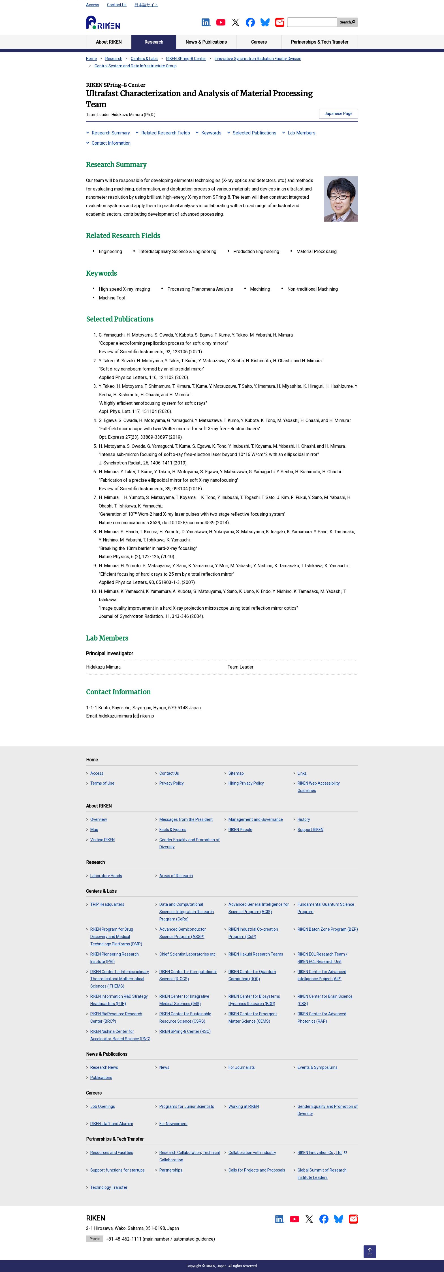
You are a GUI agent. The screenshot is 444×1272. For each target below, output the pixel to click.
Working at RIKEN (244, 1106)
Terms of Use (102, 783)
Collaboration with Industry (252, 1152)
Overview (98, 819)
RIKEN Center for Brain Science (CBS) (325, 1000)
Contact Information (111, 143)
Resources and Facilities (111, 1152)
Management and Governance (256, 819)
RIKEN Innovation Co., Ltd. (322, 1152)
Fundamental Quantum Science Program (326, 908)
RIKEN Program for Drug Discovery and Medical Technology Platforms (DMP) (116, 936)
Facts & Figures (172, 829)
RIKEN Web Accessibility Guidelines (319, 787)
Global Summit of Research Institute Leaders (322, 1174)
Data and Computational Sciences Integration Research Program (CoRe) (186, 911)
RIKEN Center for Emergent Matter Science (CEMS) (253, 1017)
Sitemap (236, 773)
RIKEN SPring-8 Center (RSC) (185, 1031)
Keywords (211, 133)
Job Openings (102, 1106)
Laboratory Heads (106, 875)
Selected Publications (254, 133)
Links (302, 773)
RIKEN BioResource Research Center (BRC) (116, 1017)
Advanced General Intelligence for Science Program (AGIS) (259, 908)
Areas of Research (176, 875)
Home (91, 58)
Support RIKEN (310, 829)
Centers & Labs (144, 58)
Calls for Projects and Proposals (257, 1170)
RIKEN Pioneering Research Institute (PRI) (114, 958)
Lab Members (301, 133)
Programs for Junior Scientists (186, 1106)
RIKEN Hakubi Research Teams (256, 954)
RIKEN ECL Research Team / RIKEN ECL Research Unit (322, 958)
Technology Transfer (108, 1187)
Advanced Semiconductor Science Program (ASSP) (182, 933)
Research (113, 58)
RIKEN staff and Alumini (111, 1123)
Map (94, 829)
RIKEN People (240, 829)
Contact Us (117, 5)
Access (92, 5)
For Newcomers (173, 1123)
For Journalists (242, 1067)
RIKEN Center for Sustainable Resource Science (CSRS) (185, 1017)
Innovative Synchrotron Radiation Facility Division (258, 58)
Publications (101, 1077)
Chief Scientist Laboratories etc (187, 954)
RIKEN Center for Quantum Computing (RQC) (252, 975)
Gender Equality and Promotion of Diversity (189, 843)
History (304, 819)
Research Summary (111, 133)
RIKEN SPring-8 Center (186, 58)
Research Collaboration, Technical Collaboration (189, 1156)
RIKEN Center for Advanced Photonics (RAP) (322, 1017)
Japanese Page (339, 113)
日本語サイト (146, 5)
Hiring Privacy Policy (246, 783)
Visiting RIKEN (102, 840)
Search (345, 22)
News (164, 1067)
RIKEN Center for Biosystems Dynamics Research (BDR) (254, 1000)
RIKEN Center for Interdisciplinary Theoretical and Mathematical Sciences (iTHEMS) (119, 979)
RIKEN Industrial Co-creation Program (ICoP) (253, 933)
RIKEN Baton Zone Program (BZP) (328, 929)
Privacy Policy (171, 783)
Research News (104, 1067)
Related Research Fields (165, 133)
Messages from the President (186, 819)
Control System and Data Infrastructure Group (136, 66)
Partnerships (170, 1170)
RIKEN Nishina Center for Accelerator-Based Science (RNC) (120, 1035)
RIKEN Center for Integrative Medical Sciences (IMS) (184, 1000)
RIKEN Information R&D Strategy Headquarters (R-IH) (119, 1000)
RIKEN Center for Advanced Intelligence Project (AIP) (322, 975)
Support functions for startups (117, 1170)
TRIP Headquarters (107, 904)
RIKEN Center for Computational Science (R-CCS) (188, 975)
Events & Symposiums (318, 1067)
